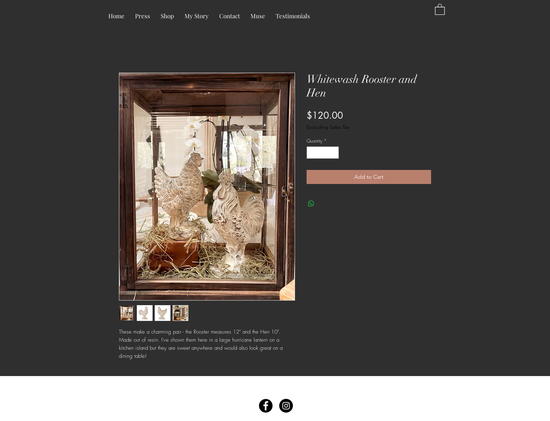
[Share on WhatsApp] (311, 203)
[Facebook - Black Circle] (266, 406)
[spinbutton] (323, 153)
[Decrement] (312, 153)
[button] (440, 9)
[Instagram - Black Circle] (286, 406)
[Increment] (334, 153)
